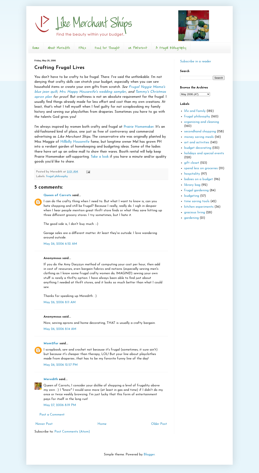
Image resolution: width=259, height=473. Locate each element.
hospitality (192, 173)
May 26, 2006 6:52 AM (60, 244)
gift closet (191, 163)
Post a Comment (52, 414)
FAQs (82, 48)
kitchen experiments (198, 206)
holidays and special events (204, 153)
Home (35, 48)
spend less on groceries (201, 168)
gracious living (194, 212)
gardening (191, 218)
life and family (195, 111)
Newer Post (44, 424)
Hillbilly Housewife (74, 141)
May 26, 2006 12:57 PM (61, 365)
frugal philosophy (57, 176)
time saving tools (196, 201)
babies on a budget (198, 179)
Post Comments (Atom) (72, 431)
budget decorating (197, 148)
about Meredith (59, 48)
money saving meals (199, 137)
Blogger (149, 454)
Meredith (51, 379)
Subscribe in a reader (195, 61)
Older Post (159, 424)
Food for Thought (107, 48)
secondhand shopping (200, 131)
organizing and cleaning (201, 122)
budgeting (191, 196)
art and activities (196, 142)
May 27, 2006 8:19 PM (60, 405)
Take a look (100, 156)
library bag (192, 185)
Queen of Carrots (57, 195)
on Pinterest (137, 48)
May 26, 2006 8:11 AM (60, 302)
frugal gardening (196, 190)
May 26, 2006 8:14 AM (60, 329)
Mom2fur (51, 343)
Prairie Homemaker (139, 127)
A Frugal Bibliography (171, 48)
